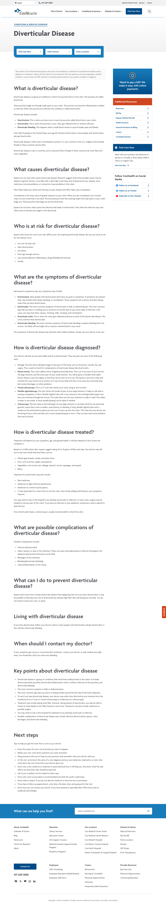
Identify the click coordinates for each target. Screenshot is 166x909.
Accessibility (113, 900)
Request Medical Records (132, 118)
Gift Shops (124, 848)
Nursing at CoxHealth (93, 873)
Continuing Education (129, 878)
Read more (132, 108)
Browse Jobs (90, 869)
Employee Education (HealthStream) (64, 873)
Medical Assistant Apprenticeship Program (63, 846)
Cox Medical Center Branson (96, 835)
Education (53, 827)
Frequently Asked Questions (96, 886)
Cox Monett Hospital (93, 840)
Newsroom (18, 840)
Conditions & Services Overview (30, 24)
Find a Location (87, 51)
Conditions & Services (92, 11)
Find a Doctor (56, 11)
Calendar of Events (21, 831)
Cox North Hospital (93, 848)
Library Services (55, 831)
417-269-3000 (47, 3)
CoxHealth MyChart (132, 136)
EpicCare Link (125, 869)
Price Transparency (128, 852)
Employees (53, 865)
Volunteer (89, 882)
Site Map (104, 900)
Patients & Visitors (114, 11)
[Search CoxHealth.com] (113, 811)
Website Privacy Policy (92, 900)
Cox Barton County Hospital (96, 844)
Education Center (56, 835)
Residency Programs (57, 851)
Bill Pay (142, 3)
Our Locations (72, 11)
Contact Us (25, 866)
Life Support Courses (58, 840)
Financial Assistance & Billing (132, 127)
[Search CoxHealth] (149, 11)
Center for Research (22, 844)
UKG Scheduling (56, 869)
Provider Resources (128, 865)
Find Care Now (134, 11)
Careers (149, 3)
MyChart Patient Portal (129, 3)
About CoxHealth (21, 827)
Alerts (16, 848)
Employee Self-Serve (57, 878)
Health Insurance (132, 122)
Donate (123, 844)
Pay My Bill (124, 835)
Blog (15, 835)
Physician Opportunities (95, 878)
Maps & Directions (127, 831)
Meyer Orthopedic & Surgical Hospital (100, 852)
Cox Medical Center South (96, 831)
